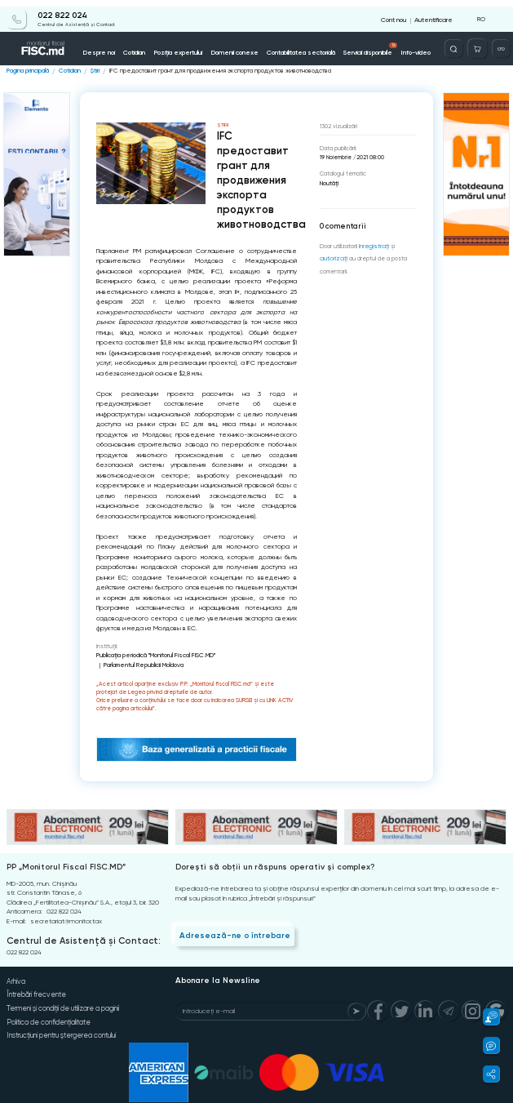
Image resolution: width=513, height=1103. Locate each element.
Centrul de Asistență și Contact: (75, 927)
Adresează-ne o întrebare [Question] (229, 921)
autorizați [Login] (332, 254)
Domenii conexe (228, 45)
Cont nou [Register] (396, 12)
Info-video (402, 45)
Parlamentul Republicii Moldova (254, 651)
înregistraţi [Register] (373, 242)
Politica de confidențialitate (47, 1003)
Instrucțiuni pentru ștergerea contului (60, 1015)
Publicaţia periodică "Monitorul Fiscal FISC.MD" (152, 651)
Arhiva (15, 966)
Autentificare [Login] (434, 12)
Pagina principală (27, 68)
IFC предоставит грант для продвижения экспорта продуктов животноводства (207, 68)
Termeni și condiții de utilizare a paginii (63, 990)
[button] (486, 1017)
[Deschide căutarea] (458, 42)
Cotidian (134, 45)
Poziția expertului (175, 45)
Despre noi (101, 45)
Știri (91, 68)
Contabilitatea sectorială (292, 45)
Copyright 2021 (21, 1098)
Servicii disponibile (360, 42)
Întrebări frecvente (35, 978)
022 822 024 (55, 10)
